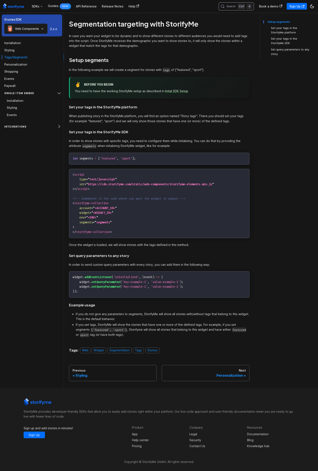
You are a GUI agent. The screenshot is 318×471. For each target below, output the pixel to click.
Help (134, 6)
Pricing (137, 446)
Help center (140, 440)
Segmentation (119, 350)
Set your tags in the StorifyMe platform (284, 30)
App (135, 434)
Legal (193, 434)
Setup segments (279, 21)
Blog (250, 440)
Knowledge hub (258, 446)
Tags (138, 350)
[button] (33, 93)
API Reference (86, 6)
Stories (152, 350)
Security (195, 440)
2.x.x (53, 29)
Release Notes (112, 6)
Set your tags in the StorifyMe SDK (284, 41)
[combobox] (25, 29)
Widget (99, 350)
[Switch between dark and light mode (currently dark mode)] (312, 6)
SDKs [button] (35, 6)
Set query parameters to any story (290, 52)
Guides (53, 6)
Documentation (258, 434)
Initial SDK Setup (176, 91)
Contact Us (197, 446)
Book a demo (270, 6)
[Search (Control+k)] (236, 6)
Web (85, 350)
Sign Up (296, 6)
